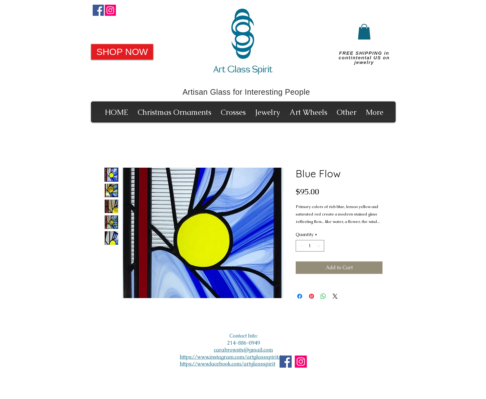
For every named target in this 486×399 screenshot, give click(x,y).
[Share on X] (335, 296)
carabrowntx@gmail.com (243, 350)
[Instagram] (110, 10)
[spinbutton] (310, 245)
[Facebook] (98, 10)
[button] (364, 31)
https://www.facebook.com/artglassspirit (227, 363)
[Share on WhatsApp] (323, 296)
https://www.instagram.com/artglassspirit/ (230, 357)
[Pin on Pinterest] (311, 296)
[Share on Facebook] (299, 296)
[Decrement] (300, 245)
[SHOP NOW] (122, 52)
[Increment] (319, 245)
